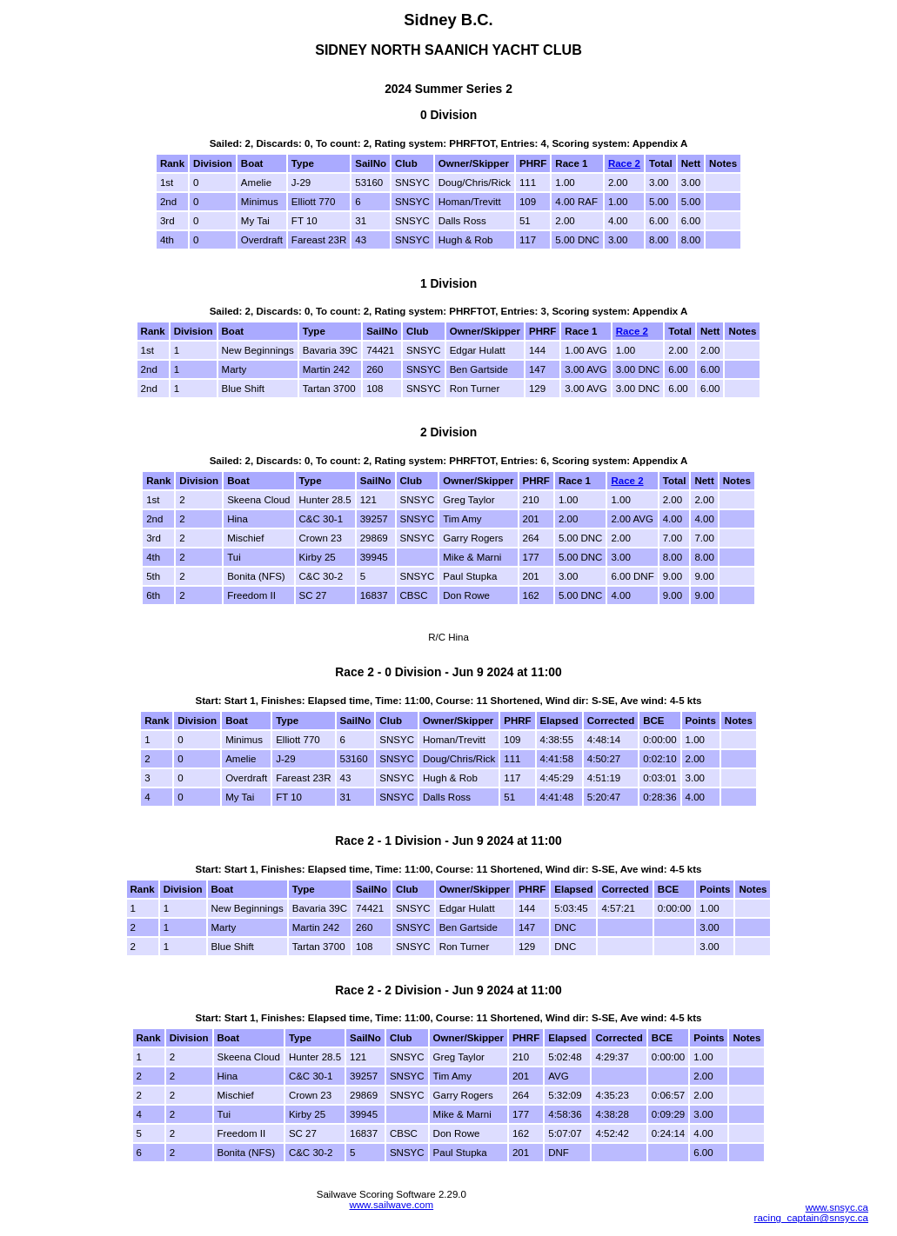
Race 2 (624, 163)
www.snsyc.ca (837, 1207)
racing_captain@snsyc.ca (811, 1218)
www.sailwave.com (391, 1204)
